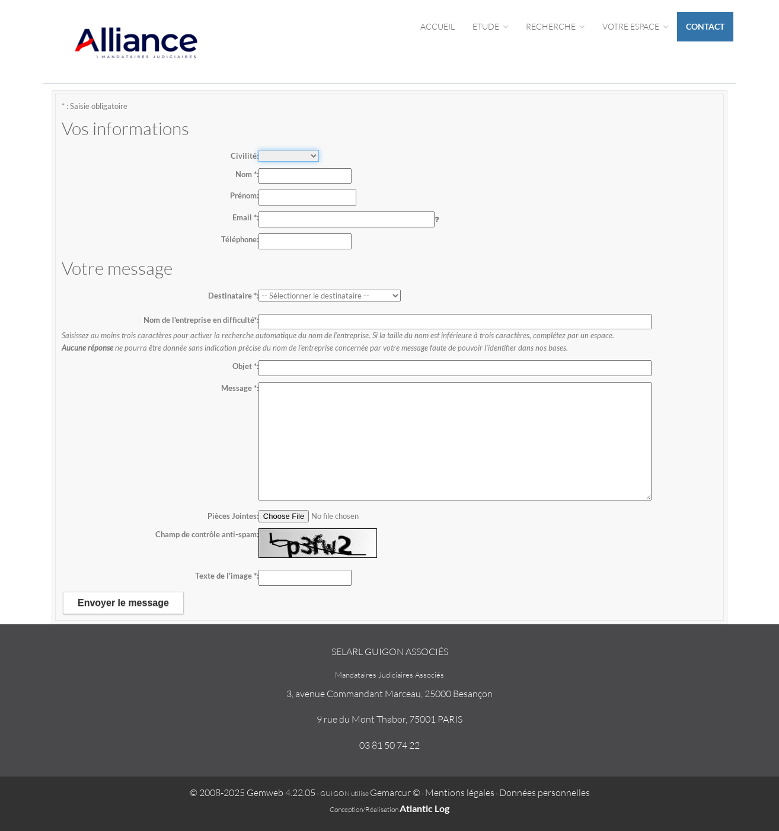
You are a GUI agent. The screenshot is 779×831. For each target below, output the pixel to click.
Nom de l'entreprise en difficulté (200, 320)
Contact (705, 26)
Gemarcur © (395, 792)
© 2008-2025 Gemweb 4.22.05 (252, 792)
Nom (246, 174)
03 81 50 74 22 (389, 745)
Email (244, 217)
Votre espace (635, 26)
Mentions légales (459, 792)
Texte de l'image (226, 575)
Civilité (244, 156)
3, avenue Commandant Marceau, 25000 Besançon (389, 694)
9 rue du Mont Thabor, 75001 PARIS (389, 719)
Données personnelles (544, 792)
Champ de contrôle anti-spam (206, 534)
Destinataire (232, 295)
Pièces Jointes (232, 516)
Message (239, 388)
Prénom (243, 195)
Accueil (437, 26)
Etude (490, 26)
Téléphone (239, 239)
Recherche (555, 26)
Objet (244, 366)
